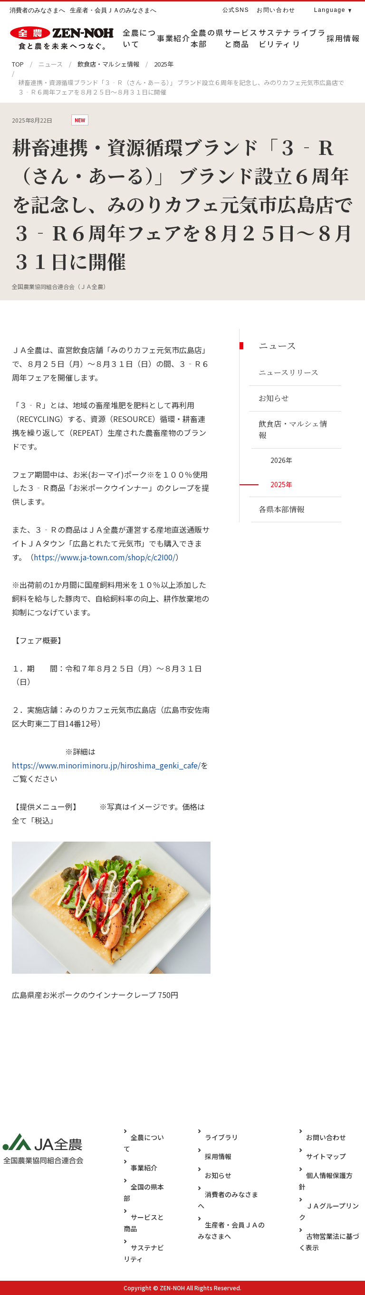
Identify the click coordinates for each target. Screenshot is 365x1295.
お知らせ (217, 1175)
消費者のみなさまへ (234, 1194)
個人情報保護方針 (333, 1175)
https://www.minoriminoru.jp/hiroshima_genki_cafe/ (106, 765)
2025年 (163, 63)
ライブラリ (220, 1137)
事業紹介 (144, 1167)
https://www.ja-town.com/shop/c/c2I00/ (104, 557)
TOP (18, 63)
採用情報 (217, 1156)
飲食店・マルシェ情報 (108, 63)
